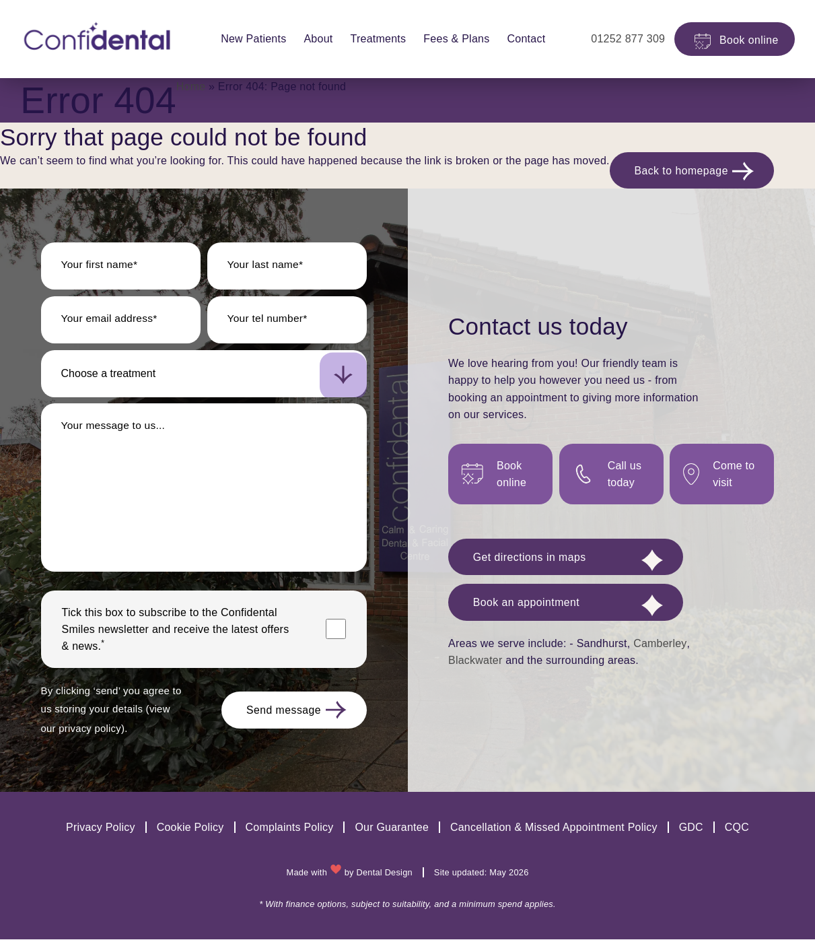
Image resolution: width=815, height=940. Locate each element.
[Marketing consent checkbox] (336, 632)
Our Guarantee (392, 828)
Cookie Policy (189, 828)
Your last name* (266, 266)
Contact (520, 38)
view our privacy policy (96, 729)
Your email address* (110, 320)
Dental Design (384, 873)
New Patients (248, 38)
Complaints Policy (289, 828)
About (312, 38)
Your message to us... (114, 427)
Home (191, 86)
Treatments (372, 38)
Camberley (659, 646)
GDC (692, 828)
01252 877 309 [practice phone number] (617, 38)
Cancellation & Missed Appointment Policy (554, 828)
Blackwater (475, 664)
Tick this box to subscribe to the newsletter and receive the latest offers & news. (175, 631)
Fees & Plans (451, 38)
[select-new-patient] (204, 375)
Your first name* (100, 266)
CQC (737, 828)
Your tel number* (268, 320)
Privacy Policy (99, 828)
